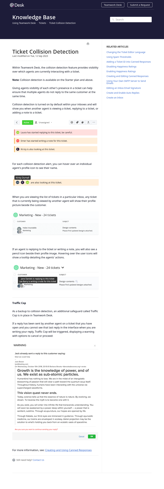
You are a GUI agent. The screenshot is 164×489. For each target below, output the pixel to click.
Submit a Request (140, 4)
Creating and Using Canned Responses (68, 450)
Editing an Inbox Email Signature (124, 87)
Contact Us (38, 459)
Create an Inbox (115, 97)
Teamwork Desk (113, 4)
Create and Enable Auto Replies (123, 92)
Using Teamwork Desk (24, 22)
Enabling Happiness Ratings (121, 71)
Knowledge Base (34, 17)
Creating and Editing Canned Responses (128, 76)
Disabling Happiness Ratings (121, 66)
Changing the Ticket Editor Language (126, 52)
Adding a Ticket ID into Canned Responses (129, 61)
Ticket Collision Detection (62, 22)
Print (88, 44)
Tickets (42, 22)
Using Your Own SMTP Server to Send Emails (126, 82)
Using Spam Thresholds (119, 56)
